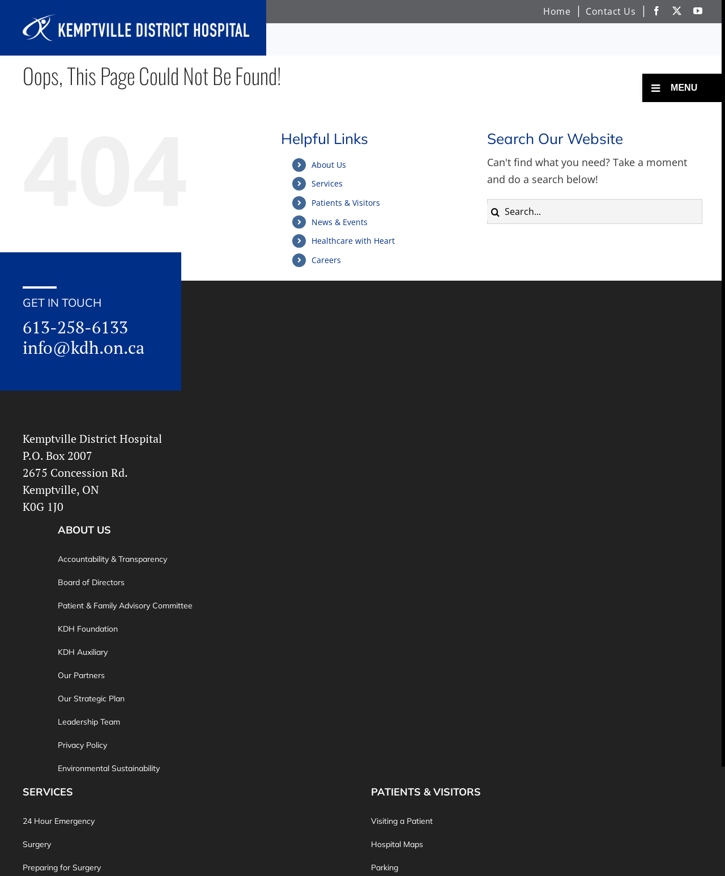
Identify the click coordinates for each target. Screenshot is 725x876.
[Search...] (594, 211)
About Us (329, 164)
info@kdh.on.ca (83, 347)
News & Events (340, 222)
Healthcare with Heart (353, 240)
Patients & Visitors (346, 202)
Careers (326, 260)
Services (327, 183)
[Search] (495, 212)
